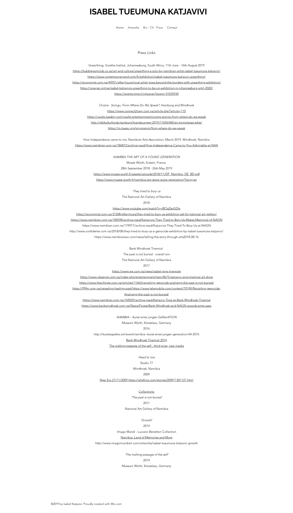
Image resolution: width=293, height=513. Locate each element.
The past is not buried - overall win (146, 254)
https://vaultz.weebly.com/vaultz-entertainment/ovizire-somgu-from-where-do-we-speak (146, 117)
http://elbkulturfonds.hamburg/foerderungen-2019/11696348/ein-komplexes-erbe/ (146, 122)
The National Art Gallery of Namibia (146, 197)
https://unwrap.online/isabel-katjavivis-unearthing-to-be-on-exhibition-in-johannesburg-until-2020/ (146, 88)
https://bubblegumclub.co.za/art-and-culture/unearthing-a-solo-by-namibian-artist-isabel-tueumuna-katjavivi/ (146, 71)
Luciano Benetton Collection (157, 432)
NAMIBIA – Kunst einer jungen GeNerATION (146, 317)
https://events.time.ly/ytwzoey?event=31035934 (146, 94)
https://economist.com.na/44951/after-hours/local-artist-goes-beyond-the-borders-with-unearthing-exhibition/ (146, 82)
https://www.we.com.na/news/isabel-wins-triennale (146, 271)
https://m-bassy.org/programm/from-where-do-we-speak (146, 128)
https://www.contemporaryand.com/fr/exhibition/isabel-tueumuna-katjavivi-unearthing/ (146, 77)
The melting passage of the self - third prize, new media (146, 346)
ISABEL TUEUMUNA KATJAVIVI (148, 11)
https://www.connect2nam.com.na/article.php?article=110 (146, 111)
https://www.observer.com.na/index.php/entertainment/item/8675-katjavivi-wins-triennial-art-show (146, 277)
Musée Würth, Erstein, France (146, 162)
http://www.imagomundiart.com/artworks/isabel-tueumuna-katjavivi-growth (146, 443)
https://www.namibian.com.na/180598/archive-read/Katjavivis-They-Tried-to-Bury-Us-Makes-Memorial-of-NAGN (146, 220)
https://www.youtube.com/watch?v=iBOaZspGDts (146, 208)
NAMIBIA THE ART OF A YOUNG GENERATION (146, 157)
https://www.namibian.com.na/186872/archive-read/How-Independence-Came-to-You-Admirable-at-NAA (146, 145)
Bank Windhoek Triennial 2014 (146, 340)
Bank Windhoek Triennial (146, 248)
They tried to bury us (146, 191)
